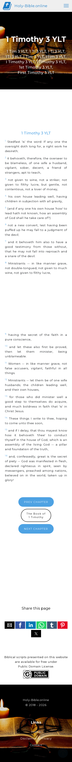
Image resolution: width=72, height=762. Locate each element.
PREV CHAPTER (36, 502)
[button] (10, 625)
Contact (36, 745)
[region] (36, 113)
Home (36, 731)
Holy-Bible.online (31, 6)
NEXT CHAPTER (36, 528)
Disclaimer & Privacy (36, 738)
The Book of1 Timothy (36, 515)
